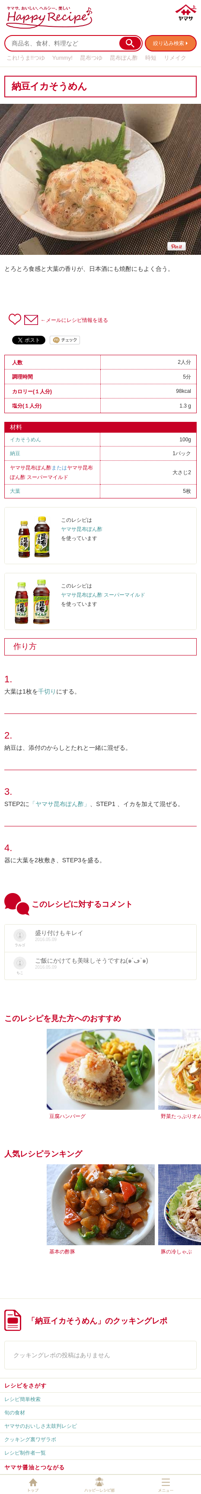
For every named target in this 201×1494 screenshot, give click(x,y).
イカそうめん (25, 440)
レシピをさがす (25, 1385)
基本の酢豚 (62, 1252)
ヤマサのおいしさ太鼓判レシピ (40, 1426)
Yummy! (62, 58)
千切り (47, 691)
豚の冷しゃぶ (176, 1252)
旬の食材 (14, 1413)
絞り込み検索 (168, 43)
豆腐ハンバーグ (67, 1116)
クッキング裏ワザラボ (30, 1439)
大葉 (15, 491)
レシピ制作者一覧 (25, 1453)
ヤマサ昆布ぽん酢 (30, 468)
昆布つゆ (91, 58)
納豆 (15, 453)
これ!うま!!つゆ (25, 58)
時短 (150, 58)
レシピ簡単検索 (22, 1399)
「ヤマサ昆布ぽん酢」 (59, 803)
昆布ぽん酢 (124, 58)
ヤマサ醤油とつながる (34, 1467)
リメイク (175, 58)
